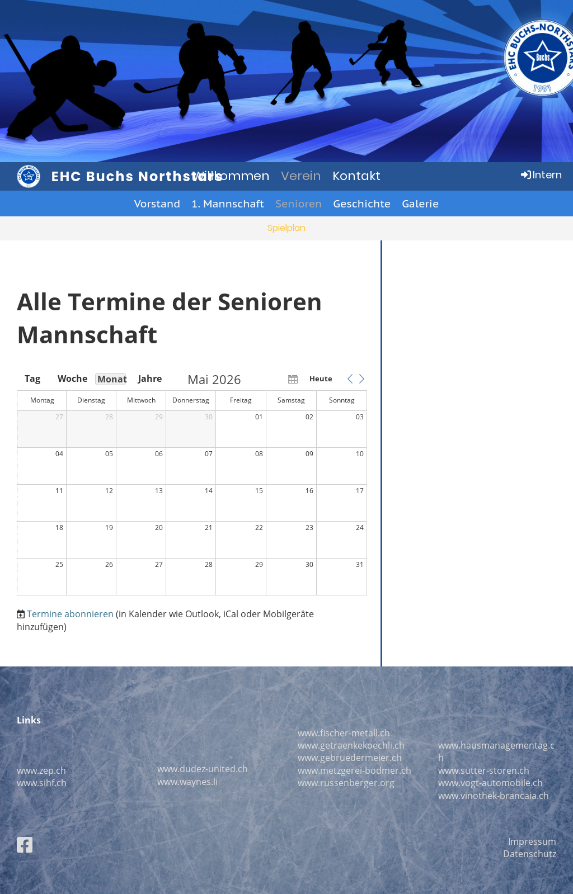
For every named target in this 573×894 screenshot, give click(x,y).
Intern (540, 175)
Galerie (420, 203)
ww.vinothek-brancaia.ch (497, 795)
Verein (301, 176)
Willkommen (231, 176)
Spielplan (286, 227)
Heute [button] (320, 378)
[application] (192, 485)
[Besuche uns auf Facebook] (24, 844)
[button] (349, 378)
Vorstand (157, 203)
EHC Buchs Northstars (137, 176)
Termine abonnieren (70, 614)
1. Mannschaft (227, 203)
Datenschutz (529, 854)
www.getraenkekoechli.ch (351, 745)
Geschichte (362, 203)
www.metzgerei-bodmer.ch (354, 770)
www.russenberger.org (346, 783)
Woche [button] (72, 378)
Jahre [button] (150, 378)
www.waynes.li (187, 781)
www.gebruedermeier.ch (350, 757)
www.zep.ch (41, 770)
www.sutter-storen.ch (483, 770)
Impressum (532, 841)
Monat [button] (111, 379)
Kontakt (356, 176)
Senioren (298, 203)
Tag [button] (32, 378)
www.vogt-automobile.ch (490, 783)
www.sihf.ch (42, 783)
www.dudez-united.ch (202, 769)
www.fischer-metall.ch (344, 733)
